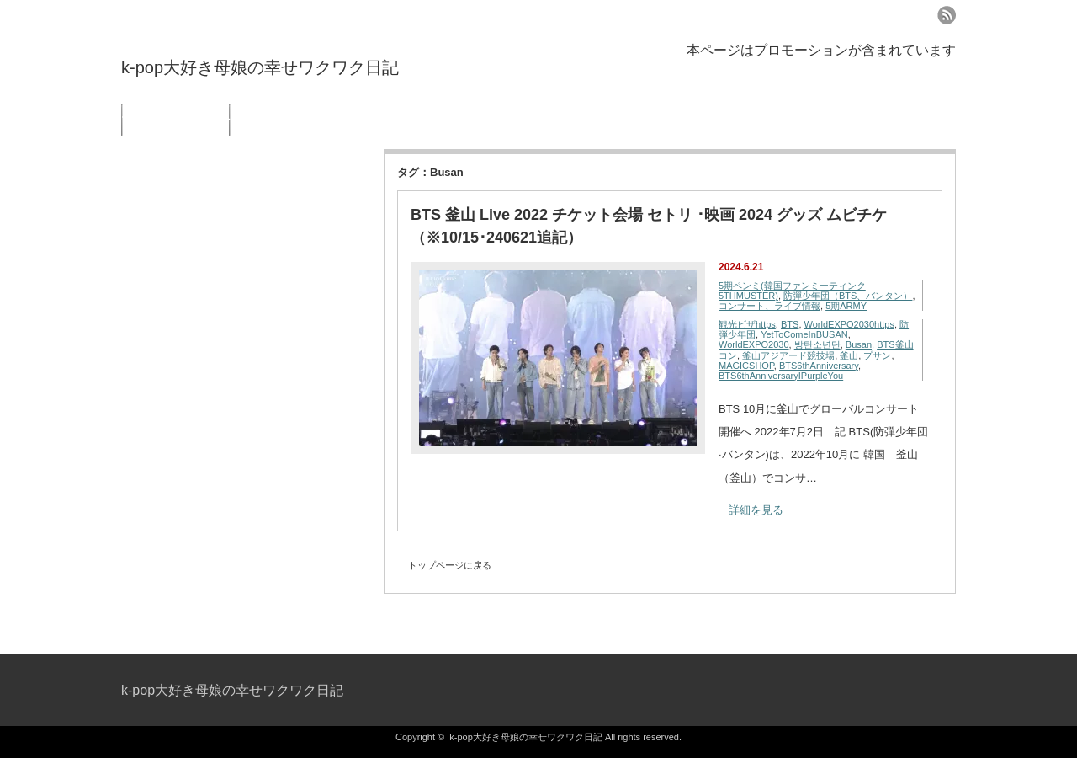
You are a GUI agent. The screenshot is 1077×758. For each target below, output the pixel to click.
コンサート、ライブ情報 (769, 306)
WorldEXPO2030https (849, 324)
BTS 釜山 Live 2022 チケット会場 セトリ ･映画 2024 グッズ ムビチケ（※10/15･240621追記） (649, 226)
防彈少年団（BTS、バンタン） (847, 296)
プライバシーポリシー (176, 120)
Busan (859, 344)
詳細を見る (756, 510)
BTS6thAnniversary (818, 365)
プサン (877, 355)
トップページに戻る (449, 565)
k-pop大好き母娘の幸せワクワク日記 (260, 67)
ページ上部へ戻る (1062, 618)
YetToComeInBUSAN (804, 334)
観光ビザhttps (747, 324)
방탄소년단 (817, 344)
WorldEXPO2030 (754, 344)
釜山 (849, 355)
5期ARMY (846, 306)
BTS (789, 324)
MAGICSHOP (746, 365)
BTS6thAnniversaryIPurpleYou (781, 376)
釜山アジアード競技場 (788, 355)
